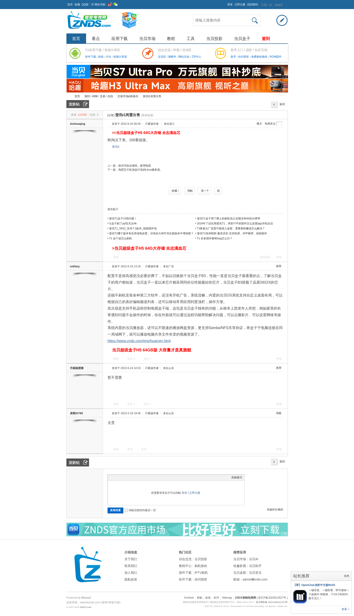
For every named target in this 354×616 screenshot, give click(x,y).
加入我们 (130, 572)
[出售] (111, 115)
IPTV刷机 (201, 572)
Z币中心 (196, 56)
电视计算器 (120, 56)
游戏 (101, 56)
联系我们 (130, 566)
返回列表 (282, 105)
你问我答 (244, 56)
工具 (191, 38)
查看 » (345, 609)
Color (115, 477)
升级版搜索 (77, 368)
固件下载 (185, 572)
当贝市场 (147, 38)
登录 (230, 4)
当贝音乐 (255, 572)
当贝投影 (214, 38)
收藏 (77, 4)
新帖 (199, 597)
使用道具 (265, 257)
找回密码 (252, 4)
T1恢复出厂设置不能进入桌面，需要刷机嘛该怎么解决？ (231, 228)
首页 (70, 4)
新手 (234, 56)
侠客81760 (76, 413)
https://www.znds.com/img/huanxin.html (139, 341)
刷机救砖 (201, 566)
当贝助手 (255, 566)
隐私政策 (130, 579)
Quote (132, 477)
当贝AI (253, 559)
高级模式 (236, 477)
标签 (208, 597)
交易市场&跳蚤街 (127, 96)
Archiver (189, 597)
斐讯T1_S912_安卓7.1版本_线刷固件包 (133, 228)
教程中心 (185, 566)
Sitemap (227, 597)
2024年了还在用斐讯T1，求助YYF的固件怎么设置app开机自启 (235, 223)
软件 (216, 597)
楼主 (259, 123)
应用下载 (119, 38)
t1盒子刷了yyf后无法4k (123, 223)
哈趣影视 (239, 566)
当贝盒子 (242, 38)
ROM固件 (275, 56)
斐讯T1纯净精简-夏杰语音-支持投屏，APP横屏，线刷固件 (232, 233)
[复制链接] (147, 115)
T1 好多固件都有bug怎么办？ (214, 238)
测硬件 (172, 56)
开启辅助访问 (225, 3)
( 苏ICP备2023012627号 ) (272, 597)
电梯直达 (270, 123)
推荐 (278, 266)
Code (138, 477)
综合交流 (185, 559)
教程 (171, 38)
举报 (279, 257)
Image (121, 477)
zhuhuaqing (77, 123)
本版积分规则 (275, 509)
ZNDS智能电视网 (68, 96)
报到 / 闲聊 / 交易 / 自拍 (98, 96)
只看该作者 (152, 123)
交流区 (162, 56)
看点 (96, 38)
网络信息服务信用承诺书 (195, 602)
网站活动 (184, 56)
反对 (147, 358)
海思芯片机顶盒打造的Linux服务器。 (140, 169)
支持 (131, 358)
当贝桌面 (239, 572)
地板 (278, 413)
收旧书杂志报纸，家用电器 (134, 165)
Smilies (144, 477)
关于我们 (130, 559)
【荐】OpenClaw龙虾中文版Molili (314, 585)
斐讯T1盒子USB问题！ (123, 218)
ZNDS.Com (85, 607)
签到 (266, 38)
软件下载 (91, 56)
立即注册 (239, 4)
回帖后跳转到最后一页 (140, 510)
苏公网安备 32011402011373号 (272, 602)
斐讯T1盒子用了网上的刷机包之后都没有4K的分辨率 (228, 218)
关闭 (346, 576)
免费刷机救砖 (259, 56)
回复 (116, 257)
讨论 (109, 56)
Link (127, 477)
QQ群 (85, 4)
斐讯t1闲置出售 (152, 96)
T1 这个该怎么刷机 (120, 238)
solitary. (75, 266)
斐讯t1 (116, 146)
